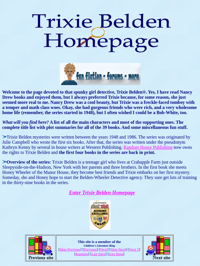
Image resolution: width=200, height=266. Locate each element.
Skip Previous (70, 249)
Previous (90, 249)
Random (82, 254)
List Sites (99, 254)
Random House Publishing (147, 147)
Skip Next (118, 249)
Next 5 (134, 249)
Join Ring (116, 254)
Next (103, 249)
